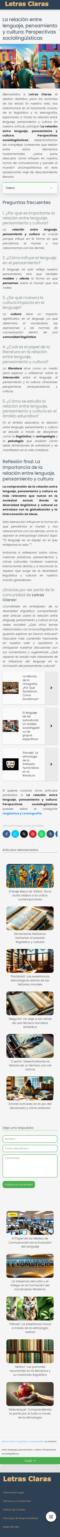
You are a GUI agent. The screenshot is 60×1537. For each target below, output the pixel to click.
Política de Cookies (14, 1509)
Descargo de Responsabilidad (20, 1518)
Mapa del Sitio (11, 1526)
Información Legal (13, 1492)
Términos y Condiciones (17, 1501)
